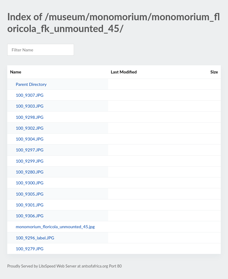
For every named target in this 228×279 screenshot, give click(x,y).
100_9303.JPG (29, 106)
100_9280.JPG (29, 171)
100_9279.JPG (29, 248)
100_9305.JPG (29, 193)
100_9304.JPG (29, 138)
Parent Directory (31, 84)
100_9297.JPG (29, 149)
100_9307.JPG (29, 95)
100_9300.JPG (29, 182)
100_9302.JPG (29, 128)
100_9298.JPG (29, 117)
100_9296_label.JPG (35, 237)
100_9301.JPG (29, 204)
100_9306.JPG (29, 215)
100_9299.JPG (29, 161)
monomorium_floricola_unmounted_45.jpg (55, 226)
